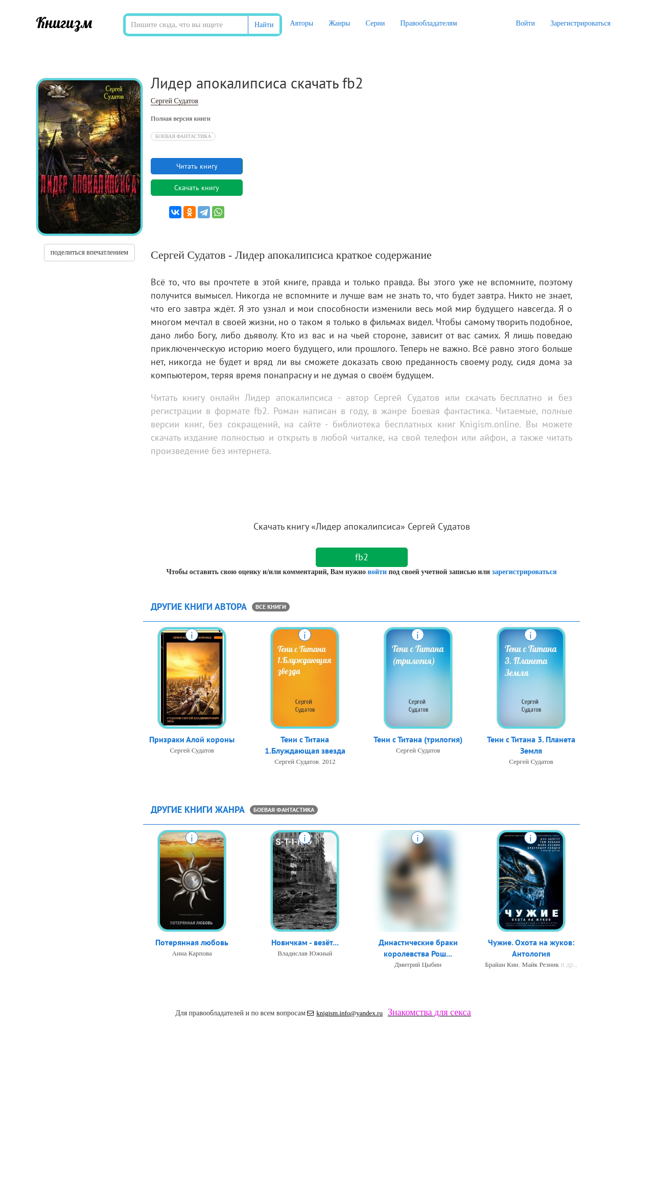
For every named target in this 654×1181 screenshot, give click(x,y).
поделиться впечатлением (89, 252)
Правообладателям (428, 23)
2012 (329, 762)
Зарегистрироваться (580, 23)
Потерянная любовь (191, 943)
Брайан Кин (501, 965)
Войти (525, 23)
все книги (270, 606)
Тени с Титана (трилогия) (417, 740)
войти (376, 572)
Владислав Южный (304, 954)
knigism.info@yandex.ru (345, 1013)
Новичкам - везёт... (305, 943)
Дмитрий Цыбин (417, 965)
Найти (263, 25)
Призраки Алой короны (192, 740)
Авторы (301, 23)
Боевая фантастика (183, 136)
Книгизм (64, 22)
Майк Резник (540, 965)
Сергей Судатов (174, 101)
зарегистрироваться (524, 572)
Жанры (339, 23)
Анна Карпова (192, 954)
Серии (375, 23)
